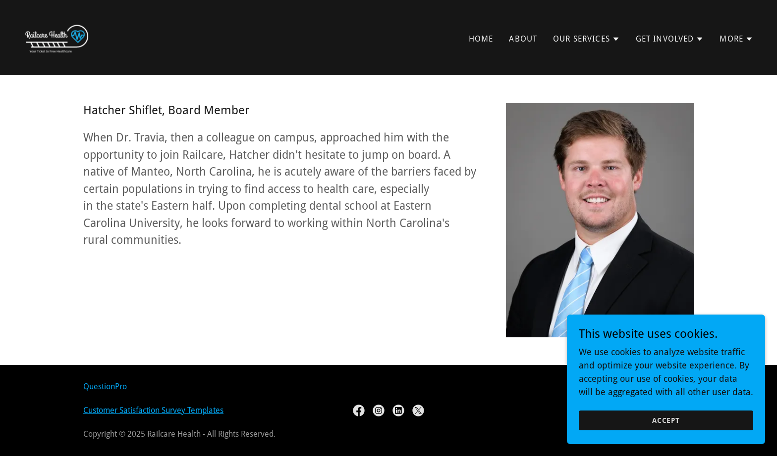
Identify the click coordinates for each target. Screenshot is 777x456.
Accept (666, 434)
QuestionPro (106, 386)
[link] (56, 37)
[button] (586, 39)
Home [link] (481, 39)
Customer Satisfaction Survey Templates (153, 410)
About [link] (523, 39)
